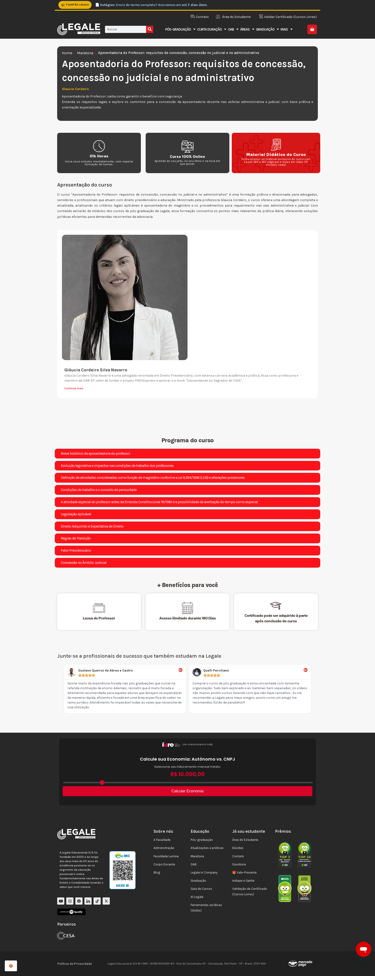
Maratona (85, 53)
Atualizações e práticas (207, 848)
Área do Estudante (245, 840)
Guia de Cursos (201, 889)
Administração (164, 848)
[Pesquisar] (149, 29)
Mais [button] (286, 29)
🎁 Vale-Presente (244, 872)
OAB (194, 864)
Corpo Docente (164, 864)
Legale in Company (204, 872)
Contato (238, 856)
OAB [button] (233, 29)
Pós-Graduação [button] (180, 29)
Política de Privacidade (74, 963)
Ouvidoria (239, 864)
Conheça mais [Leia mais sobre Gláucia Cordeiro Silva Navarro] (73, 388)
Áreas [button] (247, 29)
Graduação (198, 880)
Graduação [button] (267, 29)
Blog (157, 872)
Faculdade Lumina (166, 856)
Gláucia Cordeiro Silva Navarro (95, 370)
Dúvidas (237, 848)
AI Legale (197, 897)
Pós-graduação (202, 840)
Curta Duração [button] (211, 29)
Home (67, 53)
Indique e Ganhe (243, 880)
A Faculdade (162, 840)
